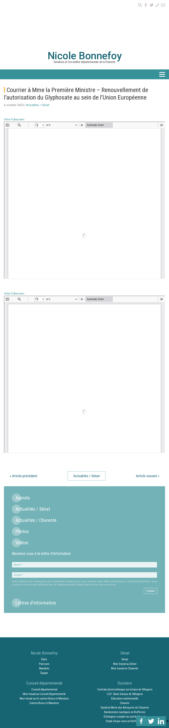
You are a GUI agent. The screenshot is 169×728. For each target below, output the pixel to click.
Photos (22, 487)
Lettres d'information (35, 559)
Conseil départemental (44, 645)
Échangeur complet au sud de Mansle (125, 672)
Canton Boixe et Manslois (44, 659)
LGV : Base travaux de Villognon (125, 650)
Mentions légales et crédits (144, 687)
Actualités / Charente (35, 476)
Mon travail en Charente (124, 624)
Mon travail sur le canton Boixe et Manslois (44, 654)
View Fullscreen (14, 75)
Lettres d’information (99, 687)
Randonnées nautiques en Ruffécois (124, 668)
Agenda (22, 454)
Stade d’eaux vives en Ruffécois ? (125, 677)
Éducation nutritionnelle (124, 654)
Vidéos (21, 498)
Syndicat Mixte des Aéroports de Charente (125, 663)
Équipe (44, 629)
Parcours (44, 620)
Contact (120, 687)
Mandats (44, 624)
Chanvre (124, 659)
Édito (44, 615)
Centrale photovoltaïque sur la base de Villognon (124, 645)
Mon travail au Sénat (124, 620)
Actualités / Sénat (37, 61)
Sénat (124, 615)
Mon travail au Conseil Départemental (44, 650)
